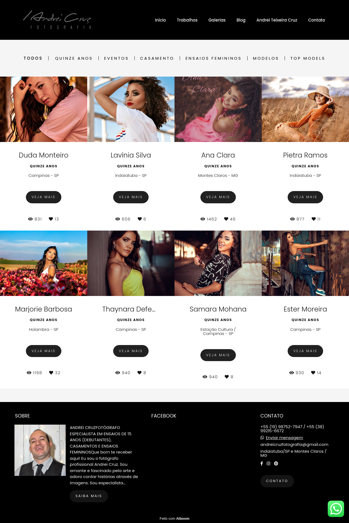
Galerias (216, 20)
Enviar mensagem (284, 438)
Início (160, 20)
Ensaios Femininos (213, 58)
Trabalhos (187, 20)
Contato (316, 20)
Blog (240, 20)
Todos (33, 58)
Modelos (266, 58)
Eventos (116, 58)
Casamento (157, 58)
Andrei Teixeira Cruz (277, 20)
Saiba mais (89, 496)
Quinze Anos (74, 58)
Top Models (307, 58)
